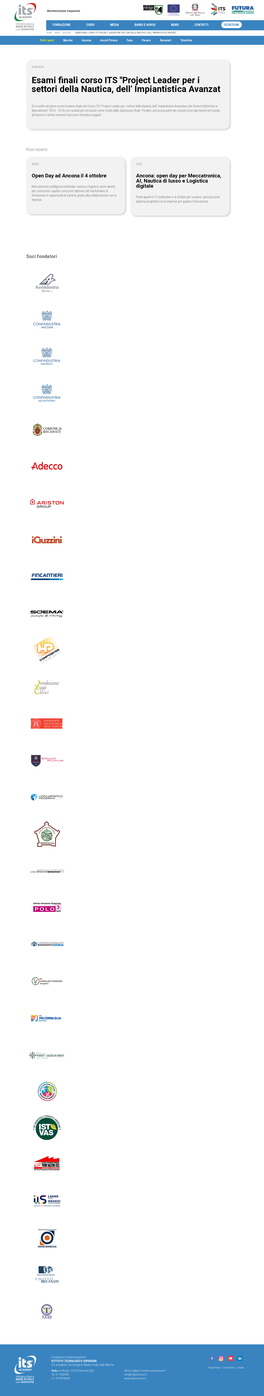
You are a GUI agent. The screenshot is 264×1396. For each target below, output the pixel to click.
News (175, 25)
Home (49, 32)
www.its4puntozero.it (135, 1378)
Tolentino (197, 40)
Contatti (201, 25)
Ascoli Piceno (117, 40)
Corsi (90, 25)
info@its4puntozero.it (135, 1374)
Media (114, 25)
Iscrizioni (231, 25)
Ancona (67, 32)
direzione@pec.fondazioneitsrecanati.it (144, 1370)
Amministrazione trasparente (63, 11)
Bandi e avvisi (145, 25)
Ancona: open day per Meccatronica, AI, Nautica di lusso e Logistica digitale (182, 181)
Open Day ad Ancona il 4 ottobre (73, 176)
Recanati (176, 40)
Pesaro (156, 40)
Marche (74, 40)
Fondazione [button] (62, 25)
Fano (139, 40)
